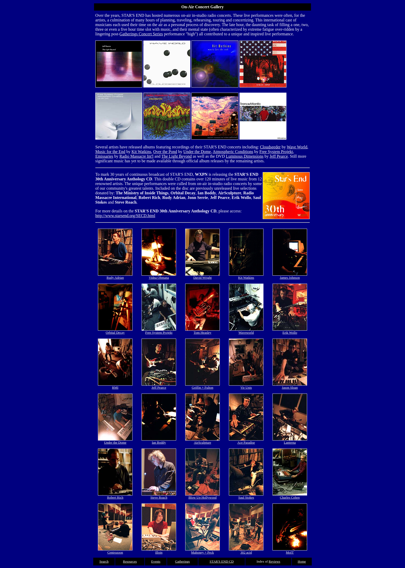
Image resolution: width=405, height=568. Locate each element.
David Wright (202, 276)
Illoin (159, 550)
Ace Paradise (246, 440)
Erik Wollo (289, 330)
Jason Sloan (289, 385)
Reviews (274, 561)
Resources (130, 561)
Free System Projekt (276, 151)
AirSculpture (202, 440)
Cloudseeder (270, 147)
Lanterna (289, 440)
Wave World (297, 147)
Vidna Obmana (159, 276)
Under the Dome (197, 151)
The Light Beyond (176, 156)
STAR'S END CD (222, 561)
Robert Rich (115, 495)
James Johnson (289, 276)
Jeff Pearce (279, 156)
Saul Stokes (246, 495)
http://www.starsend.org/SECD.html (125, 215)
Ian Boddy (159, 440)
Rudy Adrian (115, 276)
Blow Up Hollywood (202, 495)
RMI (115, 385)
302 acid (246, 550)
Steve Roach (159, 495)
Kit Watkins (141, 151)
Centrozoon (115, 550)
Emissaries (104, 156)
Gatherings (182, 561)
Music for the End (110, 151)
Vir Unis (246, 385)
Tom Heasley (202, 330)
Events (155, 561)
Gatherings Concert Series (141, 34)
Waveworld (246, 330)
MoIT (289, 550)
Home (302, 561)
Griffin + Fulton (202, 385)
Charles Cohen (289, 495)
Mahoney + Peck (202, 550)
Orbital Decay (115, 330)
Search (103, 561)
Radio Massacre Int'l (136, 156)
